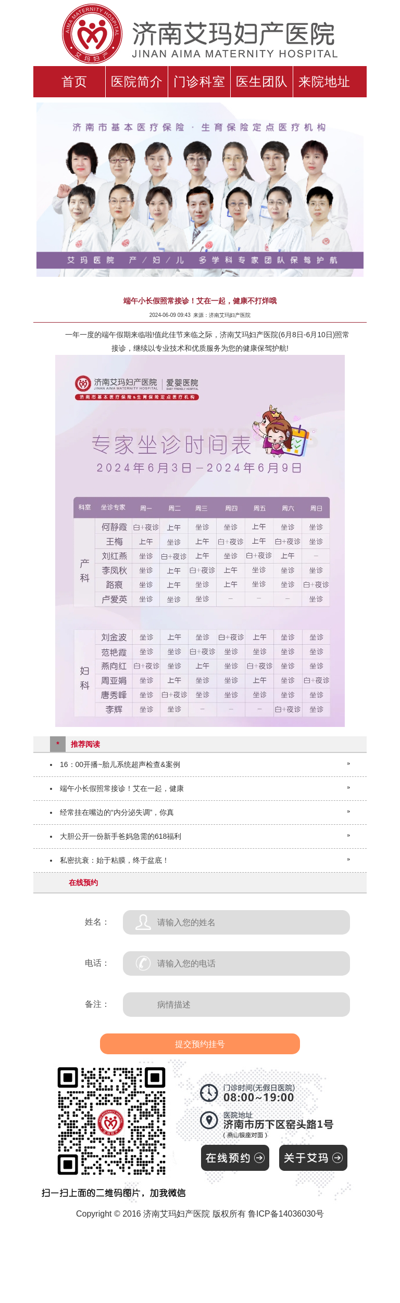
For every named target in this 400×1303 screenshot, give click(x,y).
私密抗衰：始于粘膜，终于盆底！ (114, 860)
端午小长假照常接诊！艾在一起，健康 (122, 788)
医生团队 (262, 81)
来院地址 (324, 81)
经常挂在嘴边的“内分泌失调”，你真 (117, 812)
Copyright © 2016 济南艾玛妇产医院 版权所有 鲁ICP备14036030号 (200, 1213)
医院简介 (137, 81)
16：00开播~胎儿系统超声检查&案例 (120, 764)
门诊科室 (199, 81)
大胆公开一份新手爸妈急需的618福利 (120, 836)
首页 (74, 81)
